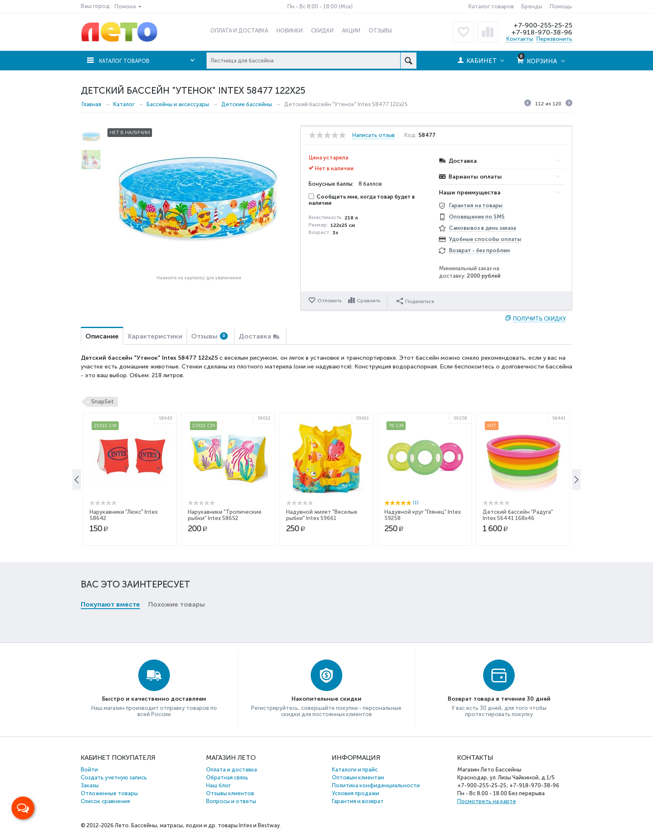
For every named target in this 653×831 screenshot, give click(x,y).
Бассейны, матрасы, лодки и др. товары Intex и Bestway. (206, 825)
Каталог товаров (491, 6)
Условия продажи (355, 793)
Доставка (255, 336)
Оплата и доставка (231, 769)
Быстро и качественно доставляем (154, 698)
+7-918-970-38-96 (541, 32)
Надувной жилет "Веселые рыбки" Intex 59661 (321, 587)
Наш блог (218, 785)
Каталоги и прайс (355, 769)
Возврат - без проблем (479, 250)
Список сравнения (105, 801)
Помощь (561, 6)
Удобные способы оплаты (485, 239)
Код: (414, 135)
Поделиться (416, 300)
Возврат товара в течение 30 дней (499, 698)
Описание (102, 336)
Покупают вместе (110, 468)
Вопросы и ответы (231, 801)
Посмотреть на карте (486, 801)
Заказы (90, 785)
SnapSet (102, 401)
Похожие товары (176, 468)
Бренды (531, 6)
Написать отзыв (373, 135)
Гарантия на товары (476, 205)
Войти (89, 769)
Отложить (329, 301)
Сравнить (369, 301)
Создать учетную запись (114, 777)
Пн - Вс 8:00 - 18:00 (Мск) (320, 6)
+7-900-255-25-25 (541, 25)
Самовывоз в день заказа (482, 228)
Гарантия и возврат (358, 801)
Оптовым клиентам (358, 777)
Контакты (519, 39)
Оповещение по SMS (477, 217)
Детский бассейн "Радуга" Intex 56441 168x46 (518, 587)
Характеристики (154, 336)
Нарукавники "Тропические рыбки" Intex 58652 (225, 587)
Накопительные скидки (326, 698)
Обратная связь (227, 777)
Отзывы (209, 336)
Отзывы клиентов (230, 793)
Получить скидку (539, 319)
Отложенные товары (109, 793)
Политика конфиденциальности (376, 785)
